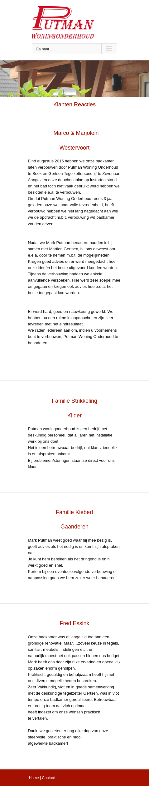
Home (34, 778)
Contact (48, 778)
